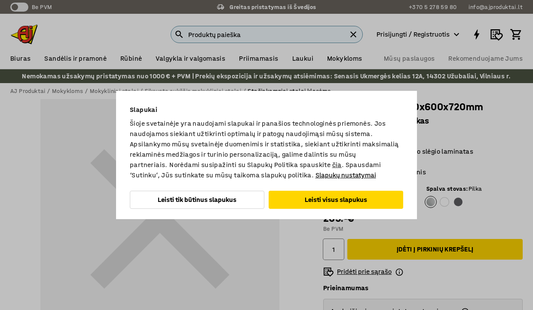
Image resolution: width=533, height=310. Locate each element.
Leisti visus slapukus (336, 199)
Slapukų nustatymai (346, 175)
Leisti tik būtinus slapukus (197, 199)
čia (337, 165)
